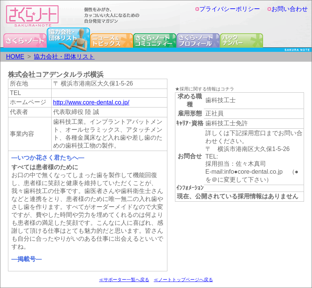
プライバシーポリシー (227, 9)
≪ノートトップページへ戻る (183, 279)
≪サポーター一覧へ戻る (124, 279)
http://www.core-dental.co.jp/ (91, 102)
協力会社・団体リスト (64, 56)
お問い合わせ (288, 9)
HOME (15, 56)
